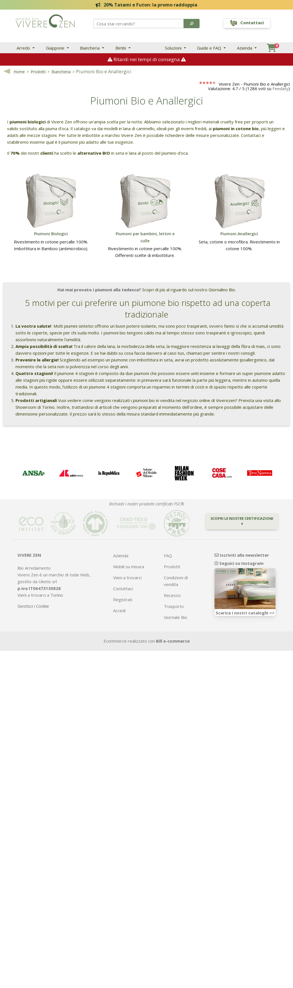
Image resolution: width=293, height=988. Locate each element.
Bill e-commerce (173, 641)
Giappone (56, 48)
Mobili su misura (128, 567)
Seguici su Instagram (238, 564)
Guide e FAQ (209, 48)
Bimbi (121, 48)
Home (19, 72)
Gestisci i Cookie (33, 606)
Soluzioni (174, 48)
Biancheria (90, 48)
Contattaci (123, 589)
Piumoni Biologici (51, 234)
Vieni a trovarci (127, 578)
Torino (56, 595)
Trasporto (174, 607)
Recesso (172, 596)
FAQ (168, 556)
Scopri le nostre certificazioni (242, 521)
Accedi (119, 611)
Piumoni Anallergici (239, 234)
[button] (192, 23)
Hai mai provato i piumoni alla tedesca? (99, 290)
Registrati (122, 600)
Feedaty (280, 89)
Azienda (245, 48)
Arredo (24, 48)
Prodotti (38, 72)
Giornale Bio (175, 618)
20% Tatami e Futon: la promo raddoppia (147, 4)
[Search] (138, 23)
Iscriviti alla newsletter (241, 555)
